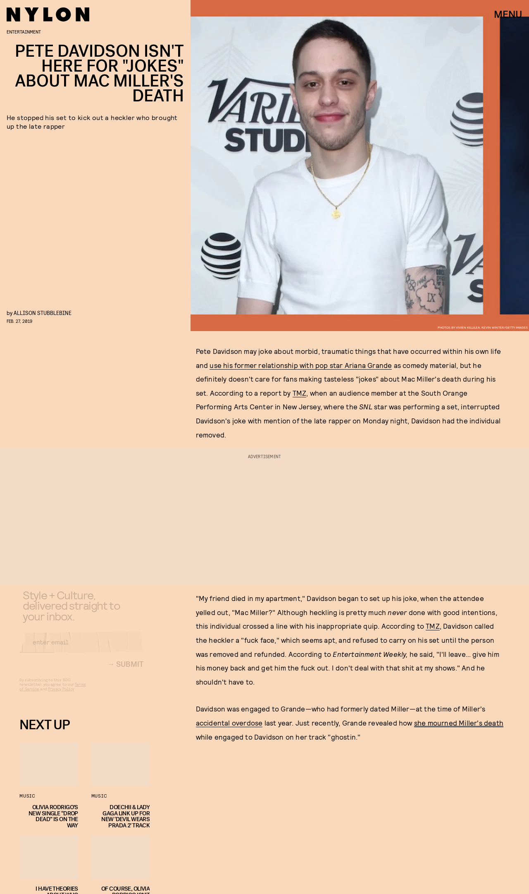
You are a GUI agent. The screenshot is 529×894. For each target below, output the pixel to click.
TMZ (300, 393)
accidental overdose (229, 723)
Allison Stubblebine (42, 312)
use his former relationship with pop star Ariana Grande (301, 365)
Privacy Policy (61, 695)
